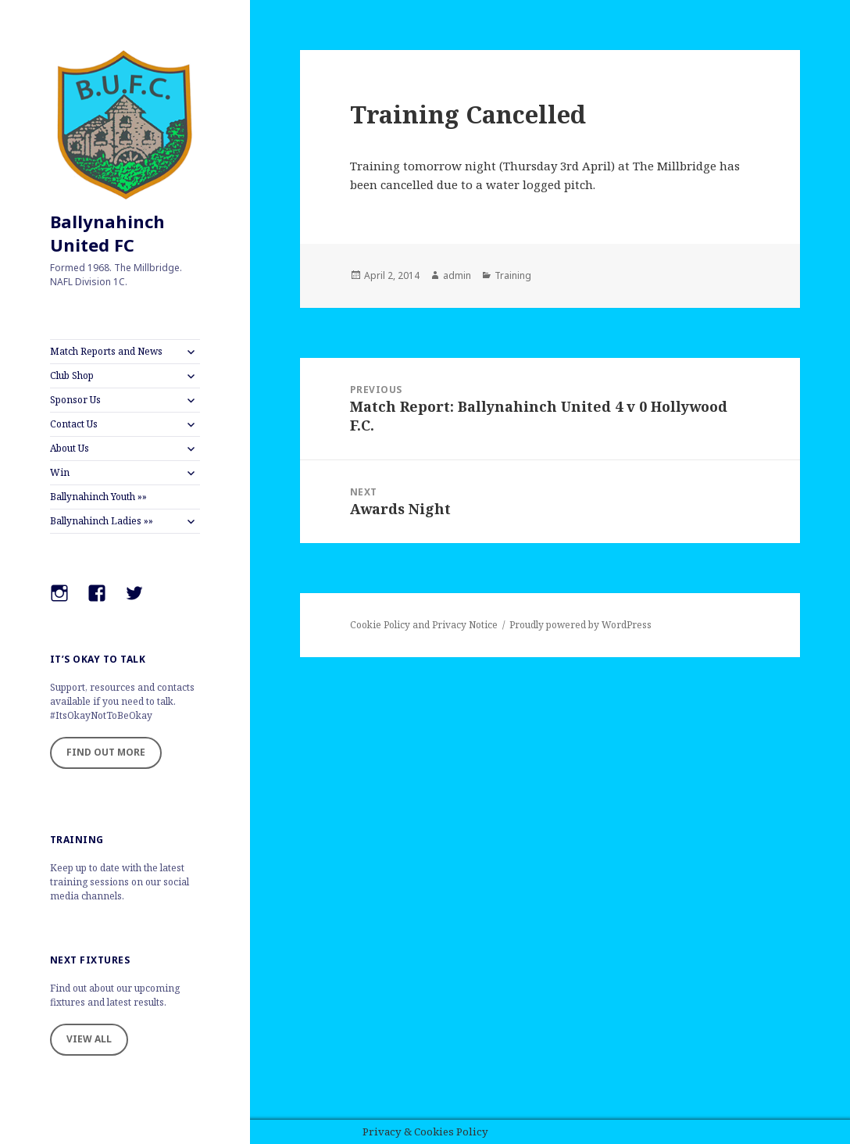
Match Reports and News (106, 351)
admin (457, 275)
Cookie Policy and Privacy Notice (424, 624)
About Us (69, 448)
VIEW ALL (89, 1039)
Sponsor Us (75, 399)
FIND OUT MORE (105, 752)
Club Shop (72, 375)
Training (513, 275)
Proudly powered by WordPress (580, 624)
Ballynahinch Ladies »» (101, 520)
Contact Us (74, 424)
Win (60, 472)
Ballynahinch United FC (107, 232)
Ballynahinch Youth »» (98, 496)
